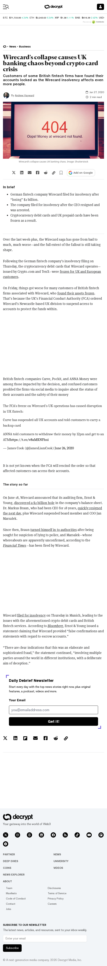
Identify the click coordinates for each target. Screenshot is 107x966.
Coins (7, 867)
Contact (10, 903)
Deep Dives (10, 861)
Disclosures (54, 888)
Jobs (8, 908)
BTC (5, 17)
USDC (102, 17)
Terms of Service (57, 893)
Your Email (17, 700)
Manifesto (11, 893)
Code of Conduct (16, 898)
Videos (58, 867)
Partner (9, 854)
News (57, 854)
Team (9, 888)
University (61, 861)
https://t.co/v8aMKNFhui (29, 440)
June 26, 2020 (64, 448)
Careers (52, 903)
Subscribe (12, 948)
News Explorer (14, 874)
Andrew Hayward (24, 95)
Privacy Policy (56, 898)
